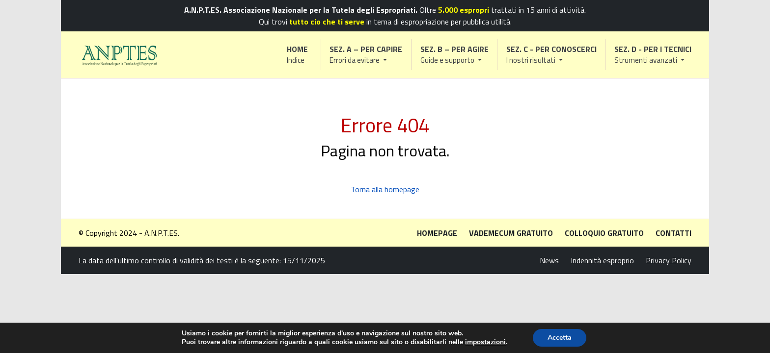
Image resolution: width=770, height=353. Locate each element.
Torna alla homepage (385, 189)
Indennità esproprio (602, 260)
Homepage (437, 233)
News (549, 260)
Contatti (673, 233)
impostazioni (485, 342)
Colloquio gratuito (604, 233)
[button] (366, 54)
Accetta (560, 337)
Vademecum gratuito (511, 233)
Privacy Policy (668, 260)
